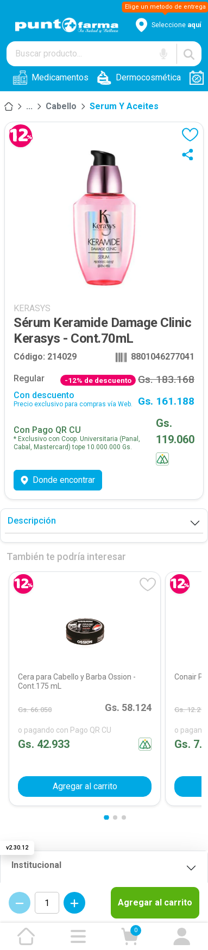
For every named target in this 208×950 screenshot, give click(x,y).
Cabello (61, 106)
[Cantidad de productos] (47, 903)
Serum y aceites (124, 106)
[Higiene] (29, 106)
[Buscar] (189, 53)
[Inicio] (8, 106)
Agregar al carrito (155, 902)
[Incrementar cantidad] (74, 903)
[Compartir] (190, 154)
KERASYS (32, 308)
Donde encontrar (58, 480)
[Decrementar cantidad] (19, 903)
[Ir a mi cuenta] (182, 936)
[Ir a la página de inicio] (26, 936)
